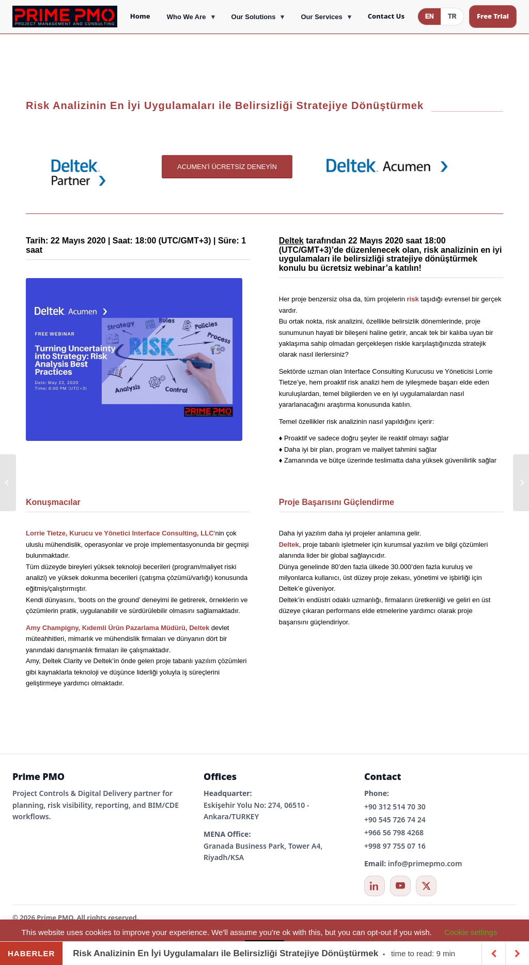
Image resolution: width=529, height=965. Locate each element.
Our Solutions (253, 17)
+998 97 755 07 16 (395, 846)
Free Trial (493, 16)
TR (452, 16)
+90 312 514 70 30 (395, 806)
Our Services (321, 17)
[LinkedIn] (374, 886)
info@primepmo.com (425, 863)
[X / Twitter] (426, 886)
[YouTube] (400, 886)
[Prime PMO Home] (64, 16)
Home (140, 16)
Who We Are (186, 17)
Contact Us (386, 16)
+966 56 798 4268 (394, 832)
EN (429, 16)
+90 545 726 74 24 (395, 819)
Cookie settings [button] (470, 932)
